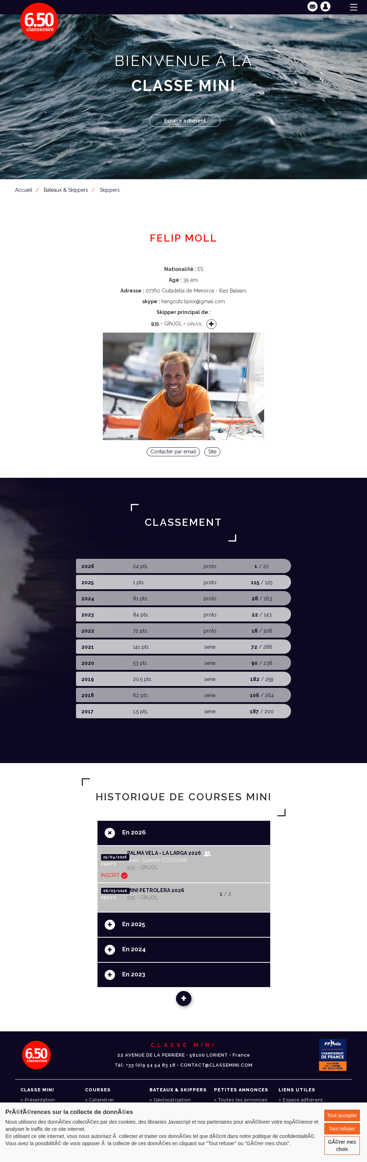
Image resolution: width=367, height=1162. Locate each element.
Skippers (110, 190)
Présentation (40, 1100)
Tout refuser (342, 1129)
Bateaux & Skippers (66, 190)
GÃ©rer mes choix (342, 1145)
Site (212, 451)
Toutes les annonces (242, 1100)
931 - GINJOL (142, 867)
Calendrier (102, 1100)
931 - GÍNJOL (142, 897)
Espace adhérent (185, 121)
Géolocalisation (172, 1100)
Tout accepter (342, 1115)
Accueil (23, 190)
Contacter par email (173, 451)
